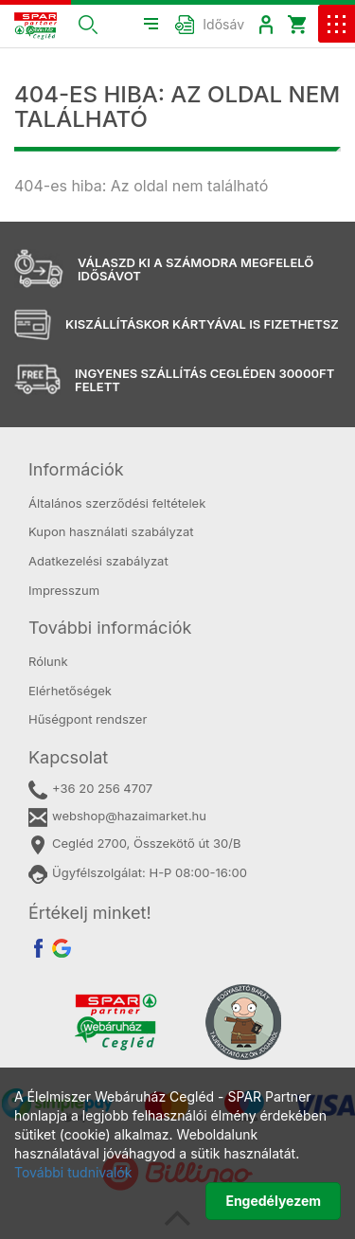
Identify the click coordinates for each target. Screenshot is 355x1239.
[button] (88, 24)
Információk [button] (76, 469)
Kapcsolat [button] (68, 757)
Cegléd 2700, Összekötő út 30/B (134, 844)
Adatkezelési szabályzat (98, 560)
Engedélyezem (273, 1201)
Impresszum (63, 590)
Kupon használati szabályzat (111, 531)
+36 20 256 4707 (90, 789)
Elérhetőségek (70, 690)
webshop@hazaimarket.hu (117, 817)
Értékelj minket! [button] (89, 913)
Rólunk (48, 661)
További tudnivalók (73, 1172)
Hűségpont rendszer (87, 719)
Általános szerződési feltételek (116, 503)
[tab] (177, 470)
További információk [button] (109, 627)
